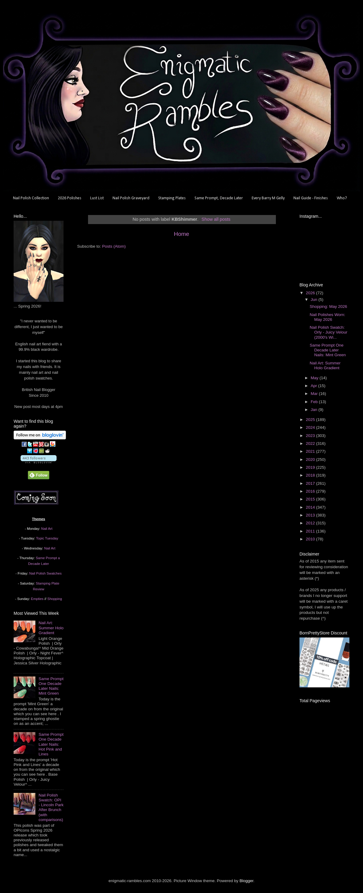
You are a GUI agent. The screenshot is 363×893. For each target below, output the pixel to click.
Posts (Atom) (114, 246)
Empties (37, 599)
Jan (315, 409)
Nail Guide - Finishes (310, 198)
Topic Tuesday (47, 538)
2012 (311, 523)
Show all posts (216, 219)
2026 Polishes (69, 198)
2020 (311, 459)
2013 (311, 515)
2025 (311, 419)
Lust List (97, 198)
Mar (315, 393)
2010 (311, 539)
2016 (311, 491)
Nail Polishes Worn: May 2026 (327, 317)
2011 (311, 531)
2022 (311, 443)
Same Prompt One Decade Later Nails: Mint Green (51, 686)
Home (181, 234)
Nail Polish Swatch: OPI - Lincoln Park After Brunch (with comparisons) (51, 807)
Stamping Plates (172, 198)
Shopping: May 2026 (328, 306)
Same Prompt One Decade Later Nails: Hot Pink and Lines (51, 744)
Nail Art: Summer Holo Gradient (51, 628)
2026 (311, 293)
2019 (311, 467)
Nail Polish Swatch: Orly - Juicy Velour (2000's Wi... (329, 332)
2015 (311, 499)
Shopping (54, 599)
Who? (342, 198)
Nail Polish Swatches (45, 573)
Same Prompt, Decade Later (219, 198)
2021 (311, 451)
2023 (311, 435)
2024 (311, 427)
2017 (311, 483)
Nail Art (46, 528)
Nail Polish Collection (31, 198)
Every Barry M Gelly (268, 198)
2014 (311, 507)
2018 (311, 475)
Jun (315, 299)
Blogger (246, 880)
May (315, 378)
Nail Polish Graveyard (131, 198)
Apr (314, 385)
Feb (315, 401)
